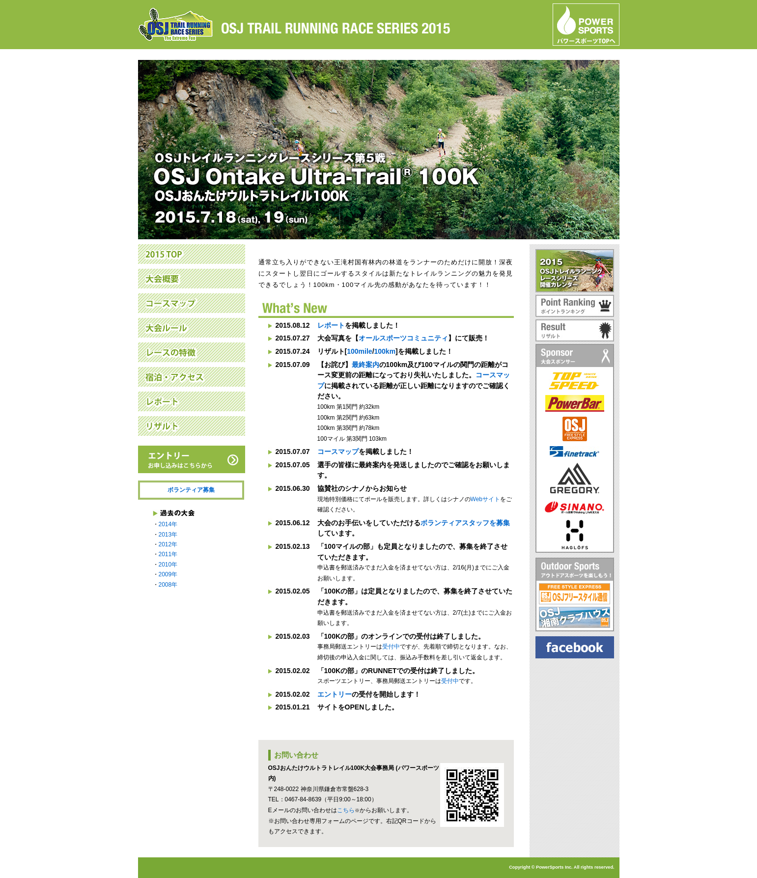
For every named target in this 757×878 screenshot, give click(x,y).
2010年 (168, 564)
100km (385, 351)
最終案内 (365, 364)
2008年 (168, 584)
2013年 (168, 534)
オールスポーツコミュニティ (403, 338)
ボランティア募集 (191, 489)
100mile (359, 351)
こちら (346, 810)
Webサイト (485, 499)
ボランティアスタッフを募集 (465, 523)
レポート (331, 325)
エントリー (334, 694)
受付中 (391, 646)
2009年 (168, 574)
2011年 (168, 554)
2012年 (168, 544)
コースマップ (338, 451)
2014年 (168, 524)
